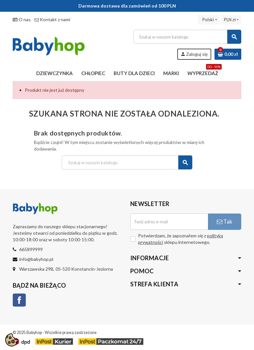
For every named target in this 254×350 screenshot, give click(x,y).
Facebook (19, 300)
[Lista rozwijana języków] (208, 19)
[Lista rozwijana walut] (231, 19)
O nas (22, 19)
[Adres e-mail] (169, 222)
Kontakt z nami (52, 19)
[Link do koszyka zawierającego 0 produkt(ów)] (227, 54)
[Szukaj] (187, 37)
